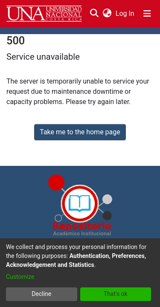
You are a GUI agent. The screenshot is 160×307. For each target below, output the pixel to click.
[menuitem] (107, 14)
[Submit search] (94, 14)
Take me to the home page (80, 132)
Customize (20, 276)
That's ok (116, 293)
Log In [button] (125, 13)
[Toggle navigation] (147, 14)
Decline (41, 293)
